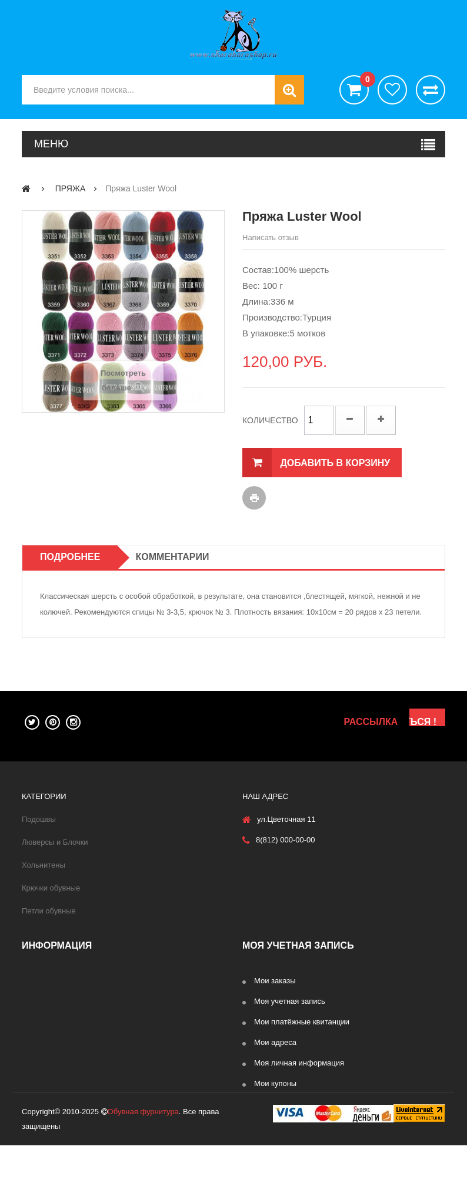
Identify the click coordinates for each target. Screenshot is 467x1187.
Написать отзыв (270, 237)
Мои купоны (275, 1083)
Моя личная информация (299, 1062)
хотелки (392, 89)
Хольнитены (43, 865)
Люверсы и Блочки (55, 842)
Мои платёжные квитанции (301, 1021)
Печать (254, 498)
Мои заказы (275, 980)
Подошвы (39, 819)
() (364, 81)
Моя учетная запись (289, 1001)
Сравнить (430, 89)
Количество (270, 420)
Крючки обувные (51, 887)
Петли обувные (49, 910)
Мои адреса (275, 1042)
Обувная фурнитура (143, 1153)
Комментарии (172, 557)
